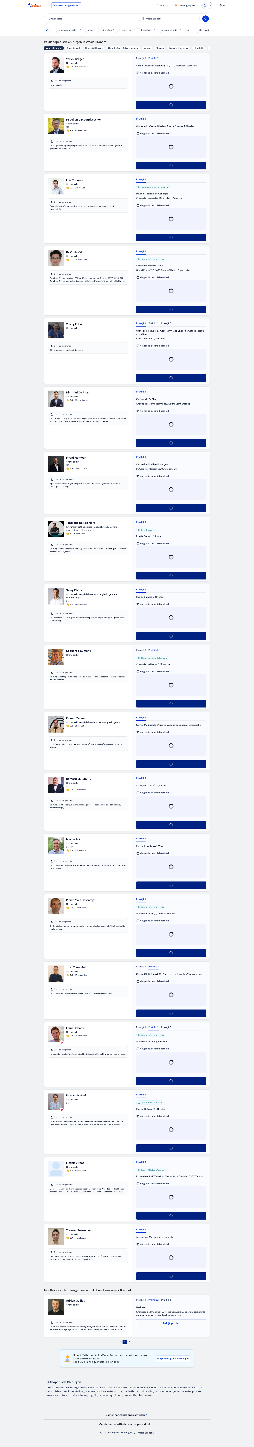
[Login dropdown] (207, 5)
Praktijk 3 (166, 323)
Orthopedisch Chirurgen (120, 1432)
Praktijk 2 (153, 58)
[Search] (205, 18)
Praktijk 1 (141, 58)
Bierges (160, 48)
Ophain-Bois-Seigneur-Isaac (123, 48)
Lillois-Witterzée (94, 48)
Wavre (147, 48)
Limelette (199, 48)
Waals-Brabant (54, 48)
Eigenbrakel (73, 48)
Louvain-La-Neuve (179, 48)
